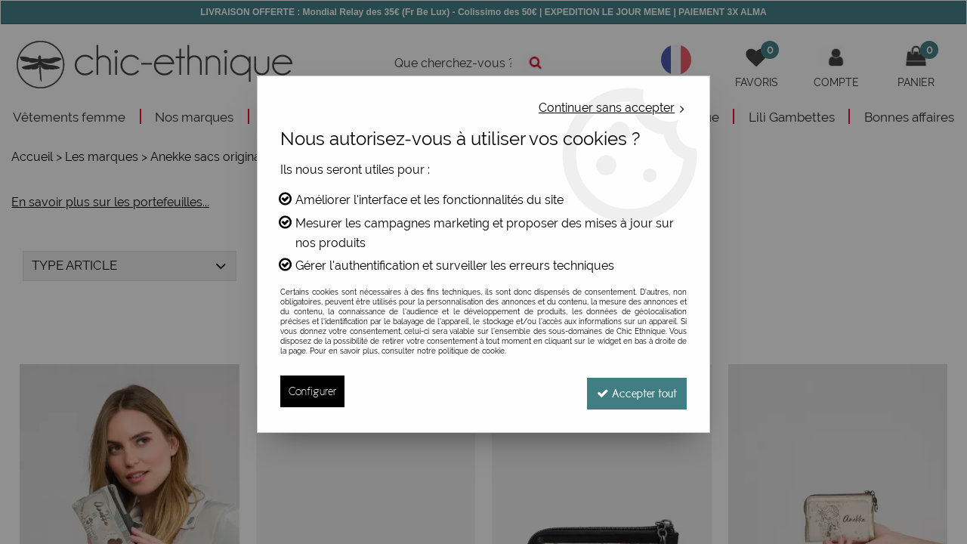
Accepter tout (635, 391)
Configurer (312, 391)
